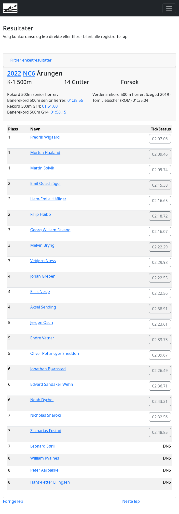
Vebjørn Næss (43, 260)
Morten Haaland (45, 152)
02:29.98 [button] (160, 262)
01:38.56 (75, 100)
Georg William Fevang (50, 229)
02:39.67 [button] (160, 355)
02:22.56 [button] (160, 293)
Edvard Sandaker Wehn (51, 384)
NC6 (29, 73)
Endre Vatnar (42, 338)
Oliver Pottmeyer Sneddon (54, 353)
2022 (14, 73)
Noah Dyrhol (42, 399)
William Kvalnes (44, 458)
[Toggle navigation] (169, 8)
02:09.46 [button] (160, 154)
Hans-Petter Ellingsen (50, 482)
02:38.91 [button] (160, 308)
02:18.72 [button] (160, 216)
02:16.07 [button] (160, 231)
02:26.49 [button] (160, 370)
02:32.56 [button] (160, 417)
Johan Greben (42, 276)
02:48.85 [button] (160, 432)
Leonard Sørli (42, 446)
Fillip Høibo (40, 214)
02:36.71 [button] (160, 386)
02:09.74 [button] (160, 169)
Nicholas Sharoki (45, 415)
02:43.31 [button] (160, 401)
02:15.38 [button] (160, 185)
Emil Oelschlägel (45, 183)
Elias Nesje (40, 291)
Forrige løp (13, 501)
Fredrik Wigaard (45, 137)
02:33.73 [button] (160, 339)
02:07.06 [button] (160, 138)
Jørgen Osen (41, 322)
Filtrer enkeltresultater (31, 60)
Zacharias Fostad (45, 430)
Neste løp (131, 501)
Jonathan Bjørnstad (48, 369)
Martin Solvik (42, 168)
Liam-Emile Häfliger (48, 199)
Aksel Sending (43, 307)
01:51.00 (50, 106)
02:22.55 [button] (160, 278)
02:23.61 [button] (160, 324)
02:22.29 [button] (160, 247)
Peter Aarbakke (44, 470)
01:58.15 (58, 112)
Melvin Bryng (42, 245)
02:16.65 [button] (160, 200)
